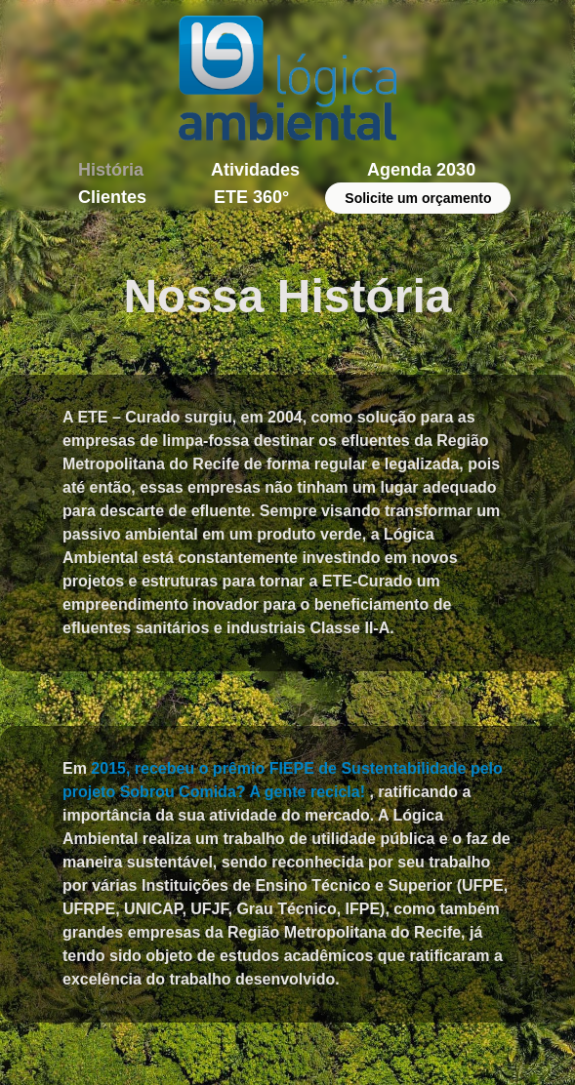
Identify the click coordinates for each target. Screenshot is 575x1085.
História (111, 170)
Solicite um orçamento (418, 198)
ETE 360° (251, 197)
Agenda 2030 (421, 170)
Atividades (255, 170)
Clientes (112, 197)
